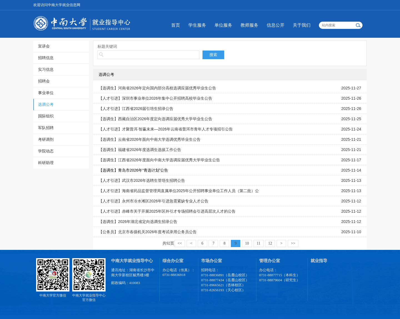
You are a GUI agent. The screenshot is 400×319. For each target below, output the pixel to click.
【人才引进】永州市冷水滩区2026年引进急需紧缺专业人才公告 (153, 201)
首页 (175, 25)
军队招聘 (46, 127)
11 (258, 243)
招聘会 (44, 81)
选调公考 (46, 104)
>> (293, 243)
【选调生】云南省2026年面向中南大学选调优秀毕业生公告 (150, 139)
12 (270, 243)
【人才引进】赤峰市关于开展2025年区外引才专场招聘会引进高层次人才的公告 (167, 211)
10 (247, 243)
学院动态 (46, 151)
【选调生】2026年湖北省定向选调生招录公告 (138, 221)
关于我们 (302, 25)
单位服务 (223, 25)
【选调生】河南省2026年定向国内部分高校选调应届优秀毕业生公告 (157, 88)
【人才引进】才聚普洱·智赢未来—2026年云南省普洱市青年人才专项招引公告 (166, 129)
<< (180, 243)
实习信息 (46, 69)
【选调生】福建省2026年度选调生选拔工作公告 (140, 149)
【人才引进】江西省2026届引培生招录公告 (136, 108)
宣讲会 (44, 46)
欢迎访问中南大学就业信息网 (56, 5)
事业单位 (46, 93)
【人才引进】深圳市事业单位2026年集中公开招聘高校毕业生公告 (155, 98)
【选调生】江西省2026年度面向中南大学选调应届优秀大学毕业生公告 (159, 160)
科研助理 (46, 162)
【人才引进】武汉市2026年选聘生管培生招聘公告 (142, 180)
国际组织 (46, 116)
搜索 (213, 54)
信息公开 (275, 25)
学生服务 (197, 25)
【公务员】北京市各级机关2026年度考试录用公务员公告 (148, 232)
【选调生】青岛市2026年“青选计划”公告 (133, 170)
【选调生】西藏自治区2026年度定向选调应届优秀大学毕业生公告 (155, 119)
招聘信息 (46, 58)
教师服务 (249, 25)
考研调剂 (46, 139)
